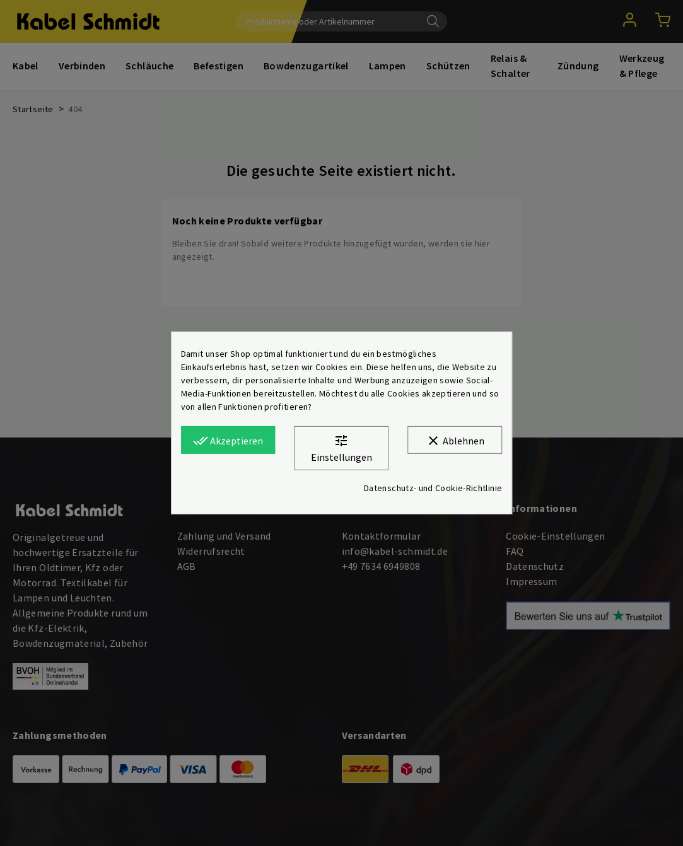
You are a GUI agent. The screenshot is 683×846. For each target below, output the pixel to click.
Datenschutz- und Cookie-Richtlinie (433, 488)
